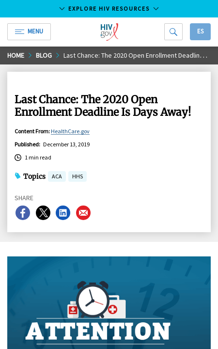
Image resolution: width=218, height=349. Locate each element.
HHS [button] (77, 177)
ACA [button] (57, 177)
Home (15, 55)
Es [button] (200, 31)
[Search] (173, 31)
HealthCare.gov (70, 131)
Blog (44, 55)
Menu (29, 31)
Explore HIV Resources (109, 8)
